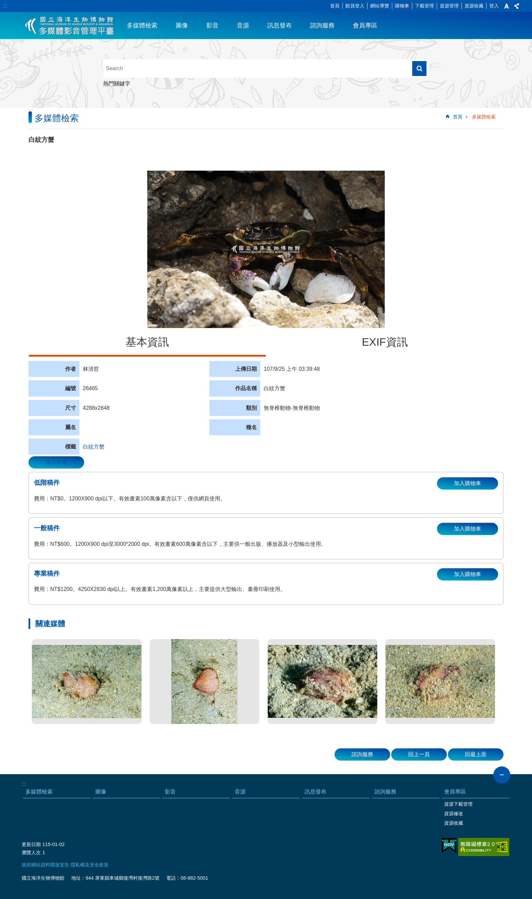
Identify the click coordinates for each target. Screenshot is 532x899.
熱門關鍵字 (116, 84)
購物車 (402, 5)
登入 (494, 5)
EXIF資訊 (384, 342)
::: (5, 5)
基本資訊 (147, 342)
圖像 (182, 25)
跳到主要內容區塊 (3, 3)
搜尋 (419, 68)
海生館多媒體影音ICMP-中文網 (70, 25)
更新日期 (31, 844)
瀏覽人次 (31, 852)
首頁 (335, 5)
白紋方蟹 (93, 447)
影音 (212, 25)
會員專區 (365, 25)
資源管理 (449, 5)
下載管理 (424, 5)
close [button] (501, 774)
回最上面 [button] (476, 754)
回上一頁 (419, 754)
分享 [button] (517, 6)
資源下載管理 (458, 804)
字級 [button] (506, 6)
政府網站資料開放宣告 (45, 864)
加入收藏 (56, 462)
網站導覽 (379, 5)
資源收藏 (473, 5)
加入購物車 (467, 483)
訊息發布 (279, 25)
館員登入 (354, 5)
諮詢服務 (322, 25)
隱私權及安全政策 (90, 864)
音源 (243, 25)
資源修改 (453, 813)
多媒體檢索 (142, 25)
